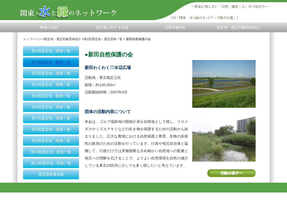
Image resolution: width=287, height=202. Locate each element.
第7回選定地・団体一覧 (51, 118)
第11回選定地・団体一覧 (51, 163)
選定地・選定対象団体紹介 (238, 27)
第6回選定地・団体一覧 (51, 107)
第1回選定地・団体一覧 (51, 51)
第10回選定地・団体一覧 (51, 152)
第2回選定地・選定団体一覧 (103, 39)
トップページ (32, 39)
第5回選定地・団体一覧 (51, 96)
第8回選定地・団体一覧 (51, 129)
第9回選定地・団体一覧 (51, 141)
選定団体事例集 (51, 174)
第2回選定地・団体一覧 (51, 62)
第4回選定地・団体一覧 (51, 84)
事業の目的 (49, 27)
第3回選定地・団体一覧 (51, 73)
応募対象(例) (175, 27)
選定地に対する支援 (112, 27)
